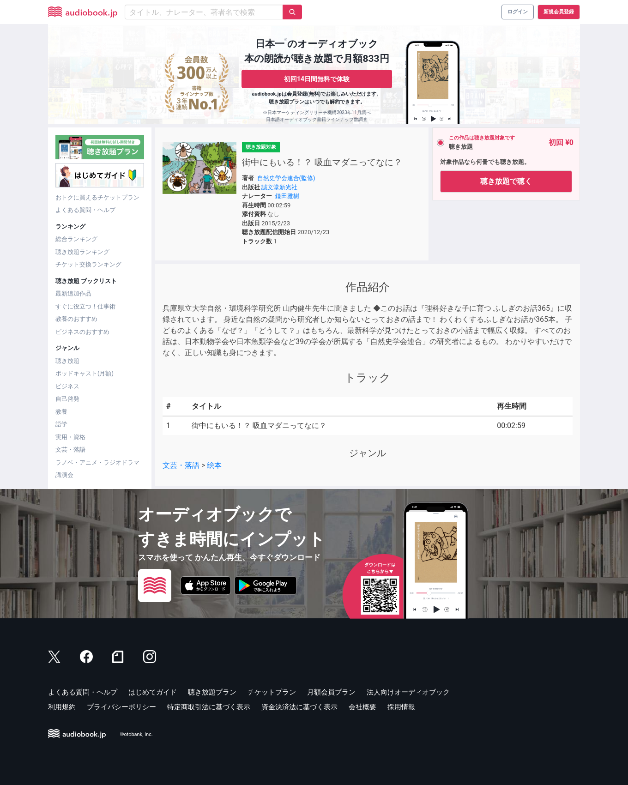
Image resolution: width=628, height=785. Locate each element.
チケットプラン (272, 692)
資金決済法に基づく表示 (299, 707)
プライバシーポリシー (121, 707)
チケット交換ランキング (88, 264)
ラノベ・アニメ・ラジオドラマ (97, 462)
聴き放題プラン (212, 692)
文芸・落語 (70, 449)
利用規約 (62, 707)
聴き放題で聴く (506, 181)
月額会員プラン (331, 692)
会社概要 (362, 707)
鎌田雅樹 (287, 196)
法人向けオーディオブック (408, 692)
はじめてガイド (152, 692)
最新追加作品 (73, 293)
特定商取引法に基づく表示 (208, 707)
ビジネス (67, 386)
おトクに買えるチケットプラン (97, 197)
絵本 (214, 465)
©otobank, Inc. (136, 734)
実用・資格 (70, 437)
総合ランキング (76, 239)
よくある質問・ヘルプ (85, 209)
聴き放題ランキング (82, 251)
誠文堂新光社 (279, 187)
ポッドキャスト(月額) (84, 373)
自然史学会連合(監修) (286, 178)
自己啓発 (67, 398)
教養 (61, 411)
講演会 (64, 474)
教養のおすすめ (76, 318)
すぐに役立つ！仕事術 (85, 306)
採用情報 (401, 707)
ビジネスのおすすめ (82, 331)
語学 (61, 424)
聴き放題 (67, 360)
